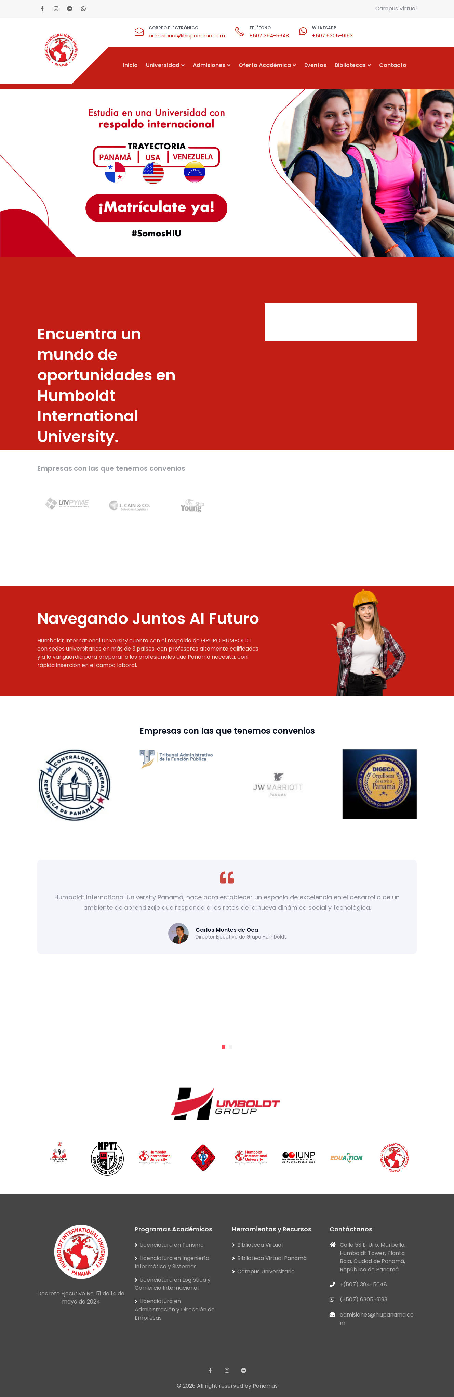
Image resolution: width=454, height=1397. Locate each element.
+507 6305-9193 (332, 35)
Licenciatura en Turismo (172, 1245)
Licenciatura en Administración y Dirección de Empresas (175, 1309)
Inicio (130, 65)
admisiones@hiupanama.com (187, 35)
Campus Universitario (266, 1271)
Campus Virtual (396, 8)
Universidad (162, 65)
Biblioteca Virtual (260, 1245)
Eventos (315, 65)
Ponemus (265, 1386)
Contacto (392, 65)
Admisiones (209, 65)
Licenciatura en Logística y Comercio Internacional (173, 1284)
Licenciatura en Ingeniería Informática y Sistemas (172, 1262)
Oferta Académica (265, 65)
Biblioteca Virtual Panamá (272, 1258)
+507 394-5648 (269, 35)
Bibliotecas (350, 65)
